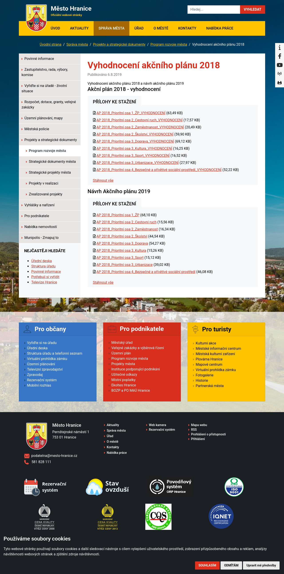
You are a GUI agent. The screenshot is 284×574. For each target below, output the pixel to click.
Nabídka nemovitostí (39, 227)
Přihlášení (198, 439)
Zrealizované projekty (44, 194)
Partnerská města (210, 386)
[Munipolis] (279, 74)
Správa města (111, 28)
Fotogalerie (204, 375)
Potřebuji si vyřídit (45, 277)
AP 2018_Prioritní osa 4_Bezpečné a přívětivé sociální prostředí (145, 272)
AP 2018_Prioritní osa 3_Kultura (121, 250)
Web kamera (157, 425)
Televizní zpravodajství (45, 369)
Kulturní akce (206, 343)
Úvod (58, 28)
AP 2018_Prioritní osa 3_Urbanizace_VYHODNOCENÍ (137, 163)
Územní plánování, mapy (42, 118)
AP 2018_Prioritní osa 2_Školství (121, 236)
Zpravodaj (35, 375)
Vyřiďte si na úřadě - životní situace (44, 88)
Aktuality (79, 28)
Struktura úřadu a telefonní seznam (54, 353)
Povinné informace (38, 59)
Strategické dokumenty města (51, 161)
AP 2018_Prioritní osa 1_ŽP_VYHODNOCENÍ (130, 113)
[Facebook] (279, 56)
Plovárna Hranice (209, 359)
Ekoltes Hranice (123, 385)
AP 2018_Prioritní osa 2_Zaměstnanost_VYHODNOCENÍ (140, 127)
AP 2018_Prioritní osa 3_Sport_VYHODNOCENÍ (133, 155)
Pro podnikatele (35, 216)
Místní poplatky (123, 380)
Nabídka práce (219, 28)
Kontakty (187, 28)
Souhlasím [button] (207, 565)
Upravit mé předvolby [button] (261, 565)
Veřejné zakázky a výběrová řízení (137, 348)
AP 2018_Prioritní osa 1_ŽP (117, 215)
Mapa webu (199, 425)
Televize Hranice (44, 282)
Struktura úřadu (43, 266)
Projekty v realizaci (42, 183)
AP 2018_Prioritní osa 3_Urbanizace (124, 265)
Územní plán (121, 353)
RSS (194, 429)
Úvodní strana (50, 44)
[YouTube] (279, 65)
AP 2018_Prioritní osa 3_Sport (119, 258)
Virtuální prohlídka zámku (47, 359)
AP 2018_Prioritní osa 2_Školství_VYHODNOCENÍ (134, 134)
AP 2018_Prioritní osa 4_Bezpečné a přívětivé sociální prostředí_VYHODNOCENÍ (158, 170)
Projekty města (123, 364)
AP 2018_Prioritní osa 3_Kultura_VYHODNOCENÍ (134, 148)
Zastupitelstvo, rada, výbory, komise (45, 72)
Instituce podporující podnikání (135, 369)
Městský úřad (122, 342)
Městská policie (35, 129)
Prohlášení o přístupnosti (208, 434)
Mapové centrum (209, 364)
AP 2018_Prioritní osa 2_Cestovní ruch (126, 222)
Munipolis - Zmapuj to (40, 238)
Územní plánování (41, 364)
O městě (161, 28)
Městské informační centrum (218, 348)
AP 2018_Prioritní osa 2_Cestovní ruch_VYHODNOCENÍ (139, 120)
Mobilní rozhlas (39, 385)
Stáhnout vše (103, 180)
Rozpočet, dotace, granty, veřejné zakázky (49, 104)
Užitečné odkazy (124, 374)
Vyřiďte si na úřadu (42, 343)
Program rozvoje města (168, 44)
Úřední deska (41, 261)
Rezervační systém (42, 380)
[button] (252, 9)
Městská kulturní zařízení (215, 354)
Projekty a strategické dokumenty (119, 44)
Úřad (139, 28)
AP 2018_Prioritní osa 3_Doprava (122, 243)
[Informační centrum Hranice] (279, 47)
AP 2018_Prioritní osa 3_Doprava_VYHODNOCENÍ (135, 141)
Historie (202, 380)
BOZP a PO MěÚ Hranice (130, 390)
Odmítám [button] (231, 565)
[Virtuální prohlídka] (279, 83)
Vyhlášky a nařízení (38, 205)
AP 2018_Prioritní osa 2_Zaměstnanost (127, 229)
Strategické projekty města (48, 172)
